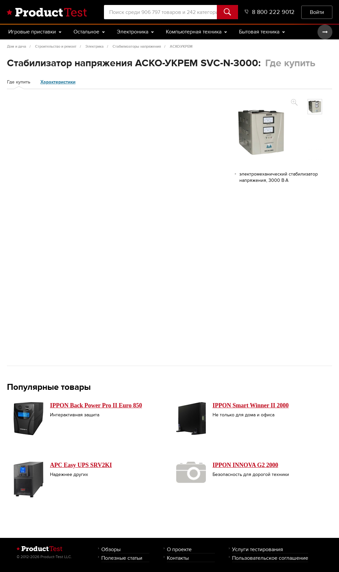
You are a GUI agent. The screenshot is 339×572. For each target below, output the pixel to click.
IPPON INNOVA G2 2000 (245, 465)
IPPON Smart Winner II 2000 (251, 405)
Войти (317, 12)
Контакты (178, 558)
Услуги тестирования (257, 549)
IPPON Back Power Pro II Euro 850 (96, 405)
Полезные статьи (121, 558)
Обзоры (111, 549)
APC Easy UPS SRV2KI (81, 465)
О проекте (179, 549)
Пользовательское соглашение (270, 558)
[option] (315, 106)
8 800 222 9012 (270, 12)
